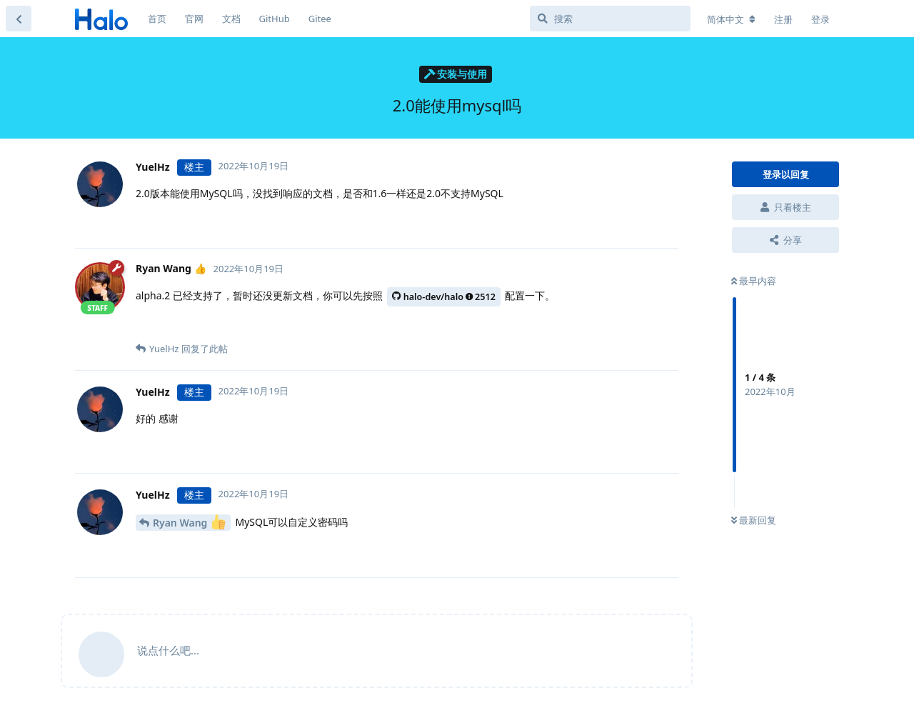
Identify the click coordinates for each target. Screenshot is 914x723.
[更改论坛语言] (731, 19)
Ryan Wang (189, 521)
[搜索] (610, 18)
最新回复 (753, 520)
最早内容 (753, 280)
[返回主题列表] (18, 18)
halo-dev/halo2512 (444, 297)
